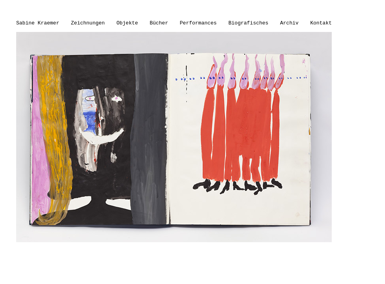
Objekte (127, 23)
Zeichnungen (88, 23)
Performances (198, 23)
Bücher (159, 23)
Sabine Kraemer (37, 23)
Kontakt (321, 23)
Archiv (289, 23)
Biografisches (248, 23)
